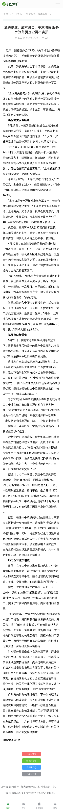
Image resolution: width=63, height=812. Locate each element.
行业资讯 (17, 14)
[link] (5, 14)
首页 (5, 14)
